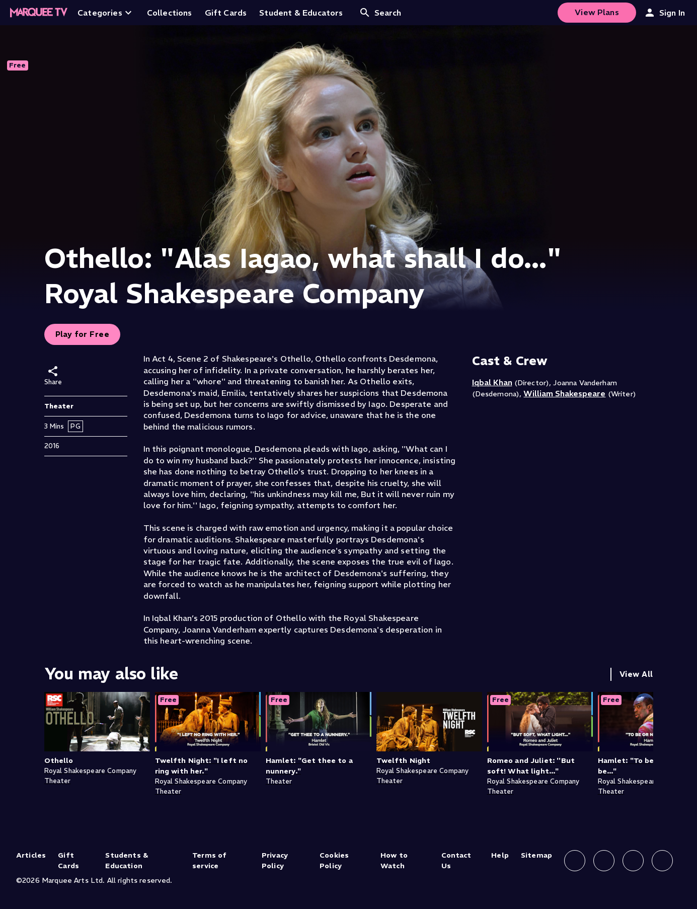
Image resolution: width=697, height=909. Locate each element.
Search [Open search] (380, 13)
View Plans (597, 12)
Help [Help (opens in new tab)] (500, 855)
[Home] (38, 13)
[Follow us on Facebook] (574, 860)
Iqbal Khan (492, 382)
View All (636, 674)
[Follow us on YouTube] (662, 860)
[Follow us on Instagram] (603, 860)
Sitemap (536, 855)
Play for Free (82, 334)
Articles (31, 855)
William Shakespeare (564, 393)
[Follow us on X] (633, 860)
